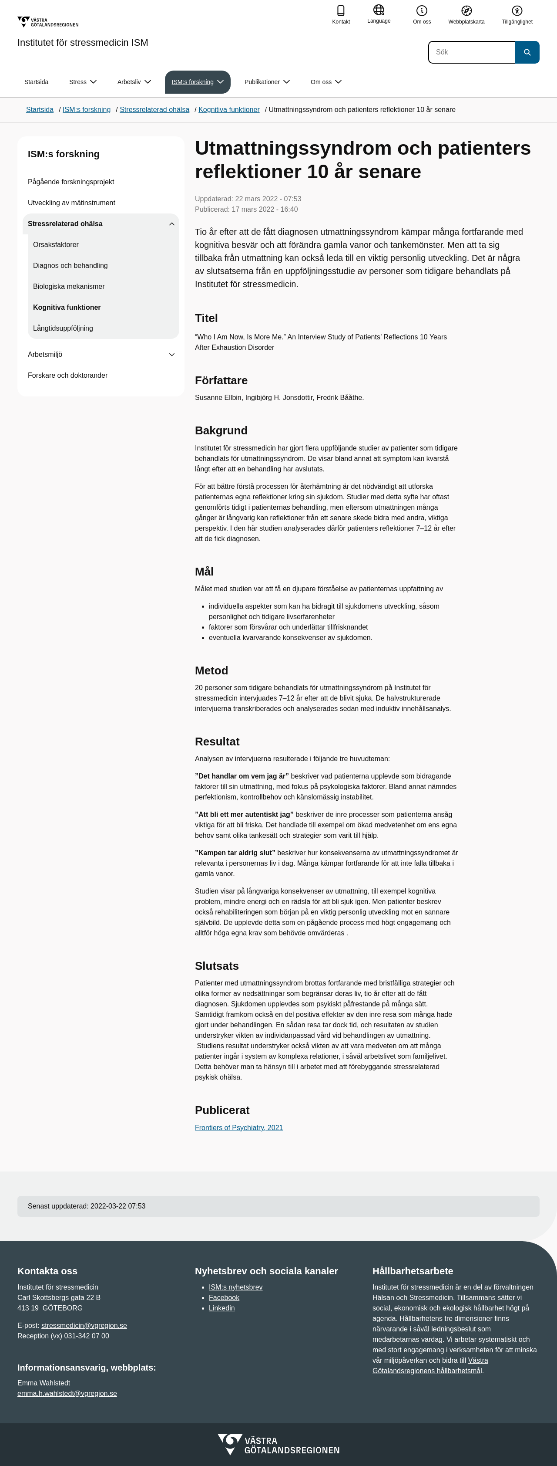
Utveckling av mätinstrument (71, 203)
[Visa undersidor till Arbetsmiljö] (171, 354)
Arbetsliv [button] (134, 82)
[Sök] (471, 52)
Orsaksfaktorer (56, 244)
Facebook (224, 1297)
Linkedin (222, 1308)
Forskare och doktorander (67, 375)
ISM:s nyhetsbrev (236, 1287)
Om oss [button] (326, 82)
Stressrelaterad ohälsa (65, 223)
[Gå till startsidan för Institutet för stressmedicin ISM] (82, 32)
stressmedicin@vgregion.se (84, 1325)
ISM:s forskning (64, 154)
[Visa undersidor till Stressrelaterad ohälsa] (171, 224)
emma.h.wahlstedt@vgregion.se (67, 1393)
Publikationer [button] (267, 82)
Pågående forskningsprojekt (71, 182)
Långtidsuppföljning (63, 328)
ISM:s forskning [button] (198, 82)
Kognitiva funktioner (67, 307)
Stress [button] (83, 82)
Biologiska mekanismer (69, 286)
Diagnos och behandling (70, 265)
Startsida (36, 81)
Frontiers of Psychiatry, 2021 (239, 1127)
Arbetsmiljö (45, 354)
